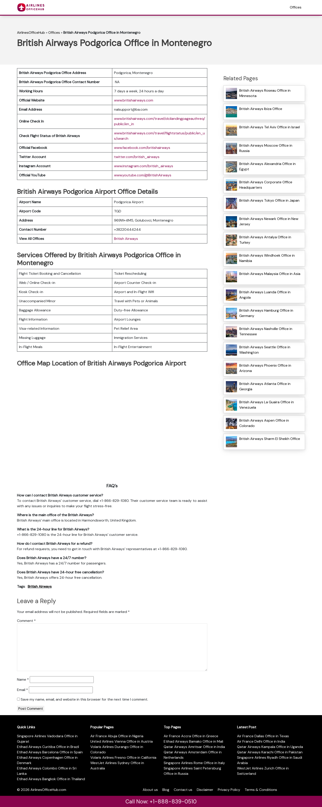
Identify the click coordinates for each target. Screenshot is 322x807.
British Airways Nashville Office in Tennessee (265, 331)
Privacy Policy (229, 789)
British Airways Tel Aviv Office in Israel (269, 127)
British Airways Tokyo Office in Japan (269, 200)
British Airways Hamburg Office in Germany (266, 313)
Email (22, 689)
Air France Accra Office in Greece (191, 736)
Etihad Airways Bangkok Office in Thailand (51, 779)
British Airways (126, 238)
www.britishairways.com (133, 100)
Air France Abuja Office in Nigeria (116, 736)
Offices (295, 7)
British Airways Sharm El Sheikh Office (269, 438)
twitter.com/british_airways (136, 156)
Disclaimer (205, 789)
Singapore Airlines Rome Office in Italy (194, 763)
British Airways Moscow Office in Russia (265, 148)
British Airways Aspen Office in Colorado (264, 423)
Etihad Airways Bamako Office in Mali (193, 741)
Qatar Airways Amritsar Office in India (194, 746)
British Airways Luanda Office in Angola (264, 295)
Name (23, 679)
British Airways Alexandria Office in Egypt (267, 166)
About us (150, 789)
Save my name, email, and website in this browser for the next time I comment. (84, 699)
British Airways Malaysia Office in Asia (269, 273)
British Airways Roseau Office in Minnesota (264, 93)
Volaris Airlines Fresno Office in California (123, 757)
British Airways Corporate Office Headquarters (265, 185)
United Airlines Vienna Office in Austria (121, 741)
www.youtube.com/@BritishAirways (142, 175)
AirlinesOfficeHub (31, 32)
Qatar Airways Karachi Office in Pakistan (270, 752)
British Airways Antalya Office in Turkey (265, 240)
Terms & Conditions (261, 789)
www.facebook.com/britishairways (142, 147)
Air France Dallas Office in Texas (263, 736)
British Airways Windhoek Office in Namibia (267, 258)
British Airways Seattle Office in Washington (264, 350)
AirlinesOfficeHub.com (48, 789)
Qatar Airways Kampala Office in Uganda (270, 746)
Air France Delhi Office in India (261, 741)
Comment (26, 620)
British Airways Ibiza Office (260, 108)
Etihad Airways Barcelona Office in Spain (50, 752)
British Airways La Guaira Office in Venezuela (266, 405)
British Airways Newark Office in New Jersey (268, 221)
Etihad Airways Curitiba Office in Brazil (48, 746)
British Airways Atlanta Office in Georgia (264, 386)
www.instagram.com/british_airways (143, 166)
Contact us (183, 789)
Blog (165, 789)
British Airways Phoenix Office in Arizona (265, 368)
